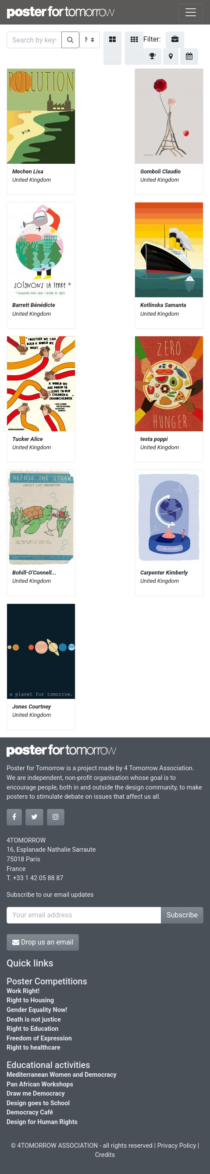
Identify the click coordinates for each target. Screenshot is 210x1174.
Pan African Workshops (40, 1084)
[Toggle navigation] (190, 12)
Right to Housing (30, 1000)
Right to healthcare (34, 1047)
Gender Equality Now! (37, 1010)
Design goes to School (38, 1103)
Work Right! (23, 991)
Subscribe (182, 915)
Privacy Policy (176, 1145)
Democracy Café (30, 1112)
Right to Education (32, 1029)
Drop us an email (42, 942)
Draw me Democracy (36, 1093)
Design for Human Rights (42, 1122)
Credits (105, 1155)
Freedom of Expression (39, 1038)
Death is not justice (34, 1019)
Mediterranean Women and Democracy (62, 1075)
